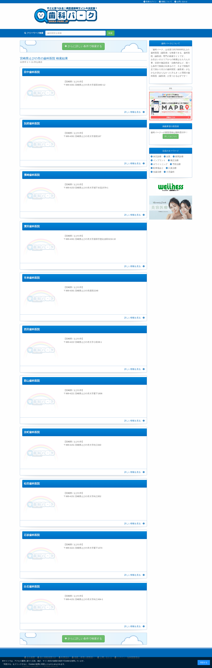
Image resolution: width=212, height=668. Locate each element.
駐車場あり (158, 168)
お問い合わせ (182, 2)
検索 (110, 33)
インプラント (159, 160)
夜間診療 (179, 156)
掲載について (166, 2)
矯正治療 (174, 160)
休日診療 (157, 156)
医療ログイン (151, 2)
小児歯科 (170, 172)
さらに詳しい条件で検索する (83, 46)
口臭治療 (172, 168)
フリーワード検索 (33, 33)
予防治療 (176, 164)
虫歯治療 (157, 172)
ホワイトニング (160, 164)
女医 (168, 156)
